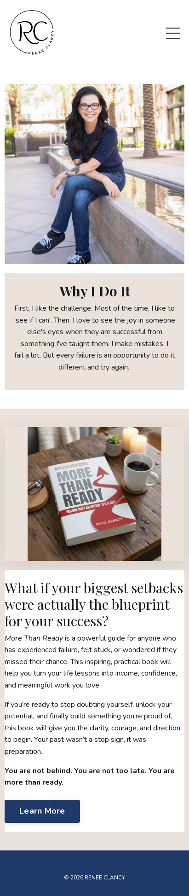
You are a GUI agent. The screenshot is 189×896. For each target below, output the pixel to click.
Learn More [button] (42, 810)
